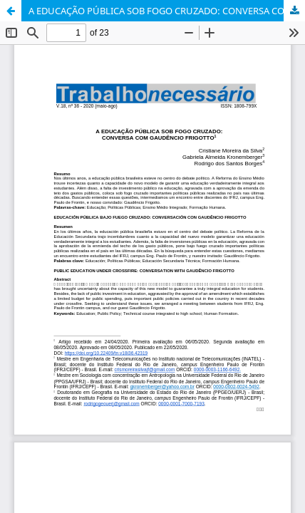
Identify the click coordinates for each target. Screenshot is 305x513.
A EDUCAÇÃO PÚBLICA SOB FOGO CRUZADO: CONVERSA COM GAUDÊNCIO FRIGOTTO (167, 10)
